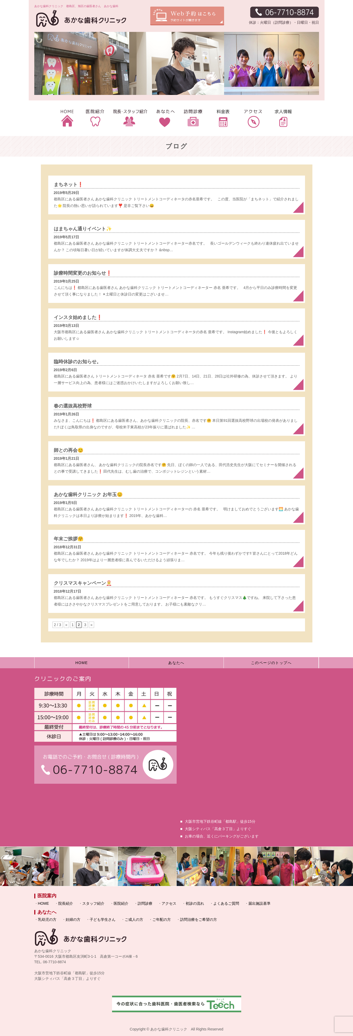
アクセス (169, 903)
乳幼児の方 (47, 919)
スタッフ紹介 (93, 903)
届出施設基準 (259, 903)
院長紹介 (65, 903)
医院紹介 (121, 903)
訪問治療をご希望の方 (198, 919)
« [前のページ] (66, 625)
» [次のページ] (91, 625)
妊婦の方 (73, 919)
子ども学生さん (102, 919)
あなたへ (176, 663)
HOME (81, 663)
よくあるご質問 (226, 903)
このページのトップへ (271, 663)
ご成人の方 (134, 919)
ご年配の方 (161, 919)
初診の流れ (195, 903)
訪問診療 (145, 903)
